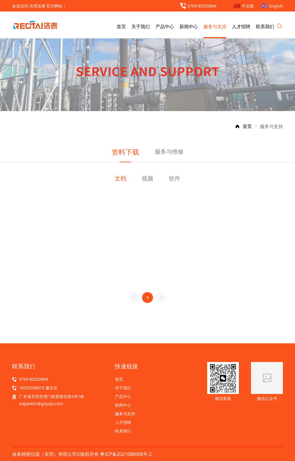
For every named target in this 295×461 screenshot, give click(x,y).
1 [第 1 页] (147, 297)
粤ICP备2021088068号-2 (126, 454)
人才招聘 (241, 26)
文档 (120, 178)
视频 (147, 178)
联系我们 (265, 26)
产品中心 (165, 26)
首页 (121, 26)
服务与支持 (214, 26)
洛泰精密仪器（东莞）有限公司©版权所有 (56, 454)
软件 (174, 178)
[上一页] (134, 297)
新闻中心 (188, 26)
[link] (247, 126)
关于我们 (140, 26)
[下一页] (160, 297)
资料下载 (125, 152)
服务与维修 (169, 151)
